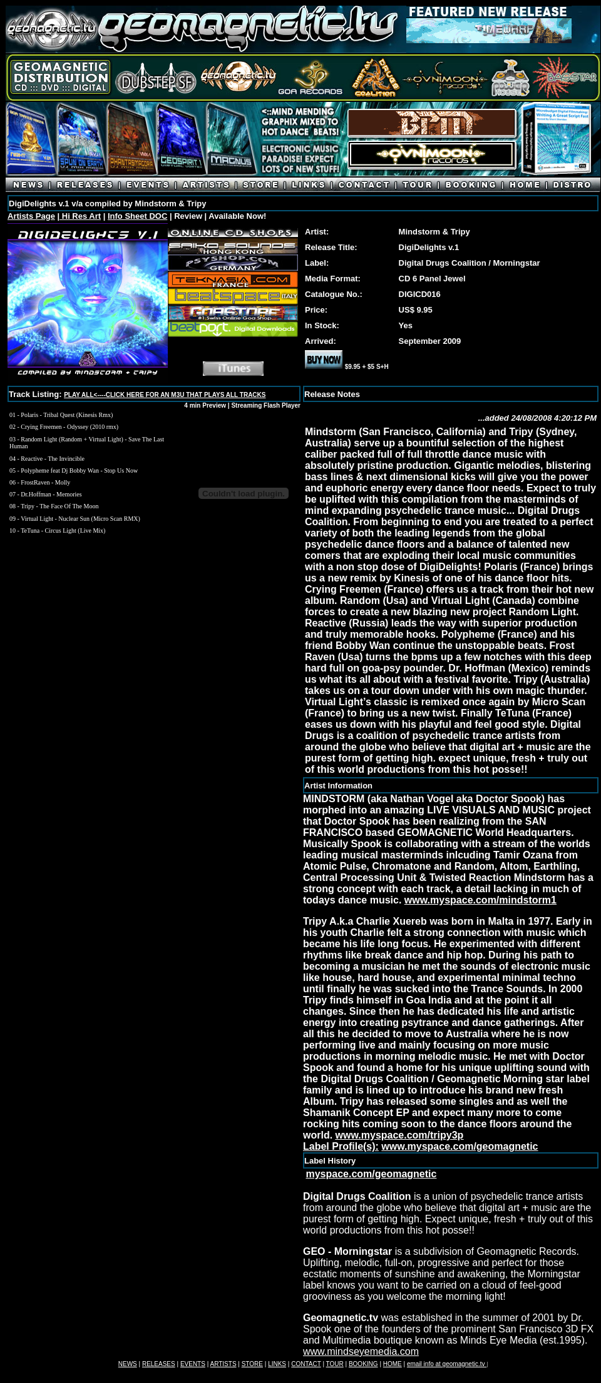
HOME (392, 1363)
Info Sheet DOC (137, 216)
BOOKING (363, 1363)
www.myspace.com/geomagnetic (459, 1146)
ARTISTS (223, 1363)
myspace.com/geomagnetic (371, 1174)
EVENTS (192, 1363)
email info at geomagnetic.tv (446, 1363)
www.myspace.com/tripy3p (400, 1135)
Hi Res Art (80, 216)
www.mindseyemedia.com (361, 1351)
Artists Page (31, 216)
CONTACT (306, 1363)
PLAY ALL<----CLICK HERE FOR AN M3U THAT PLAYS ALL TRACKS (164, 394)
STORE (252, 1363)
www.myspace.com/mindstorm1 (480, 900)
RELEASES (158, 1363)
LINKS (277, 1363)
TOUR (335, 1363)
